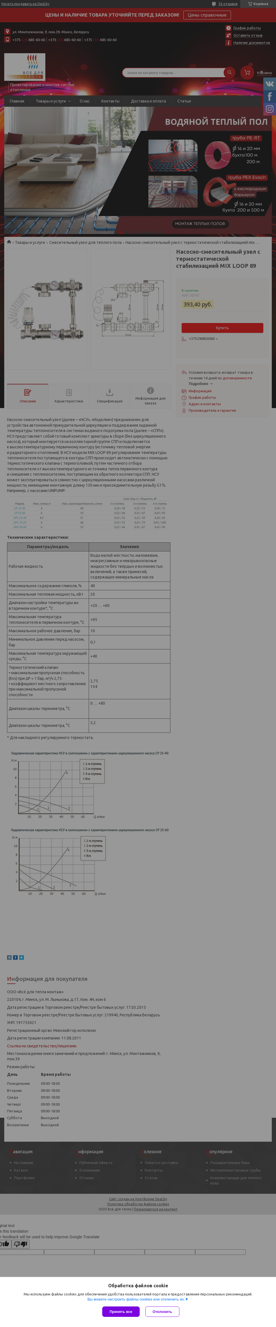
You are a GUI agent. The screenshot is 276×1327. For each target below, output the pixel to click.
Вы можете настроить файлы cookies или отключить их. (136, 1299)
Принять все (121, 1312)
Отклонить (162, 1312)
